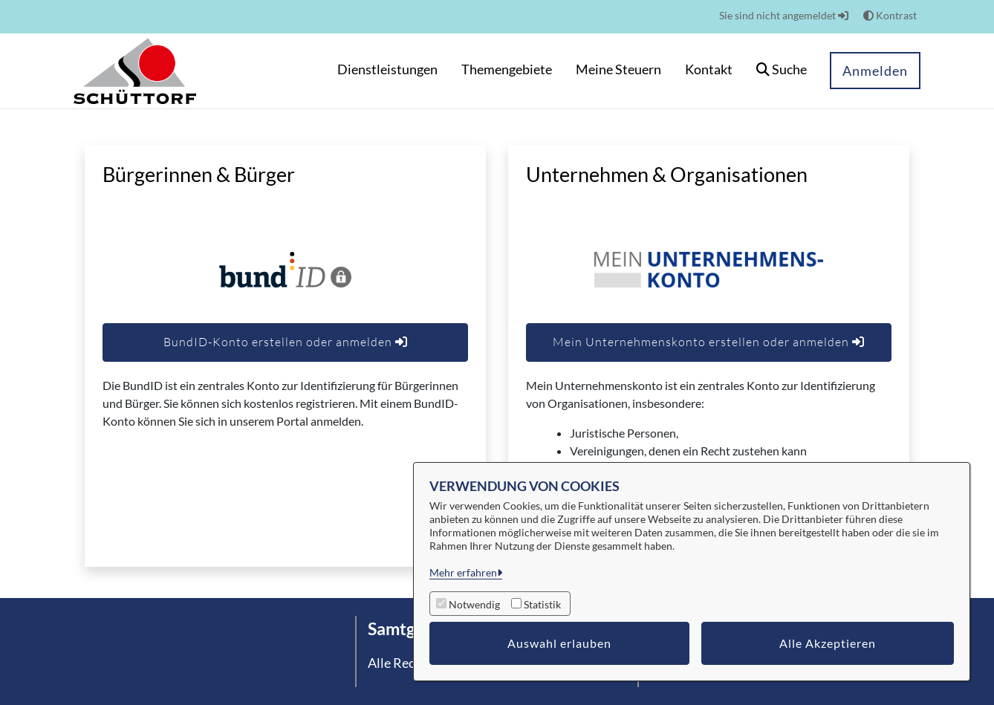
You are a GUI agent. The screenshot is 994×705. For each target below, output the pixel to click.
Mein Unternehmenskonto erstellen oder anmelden (709, 341)
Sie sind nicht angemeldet (783, 15)
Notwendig (474, 604)
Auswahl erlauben (559, 643)
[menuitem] (387, 70)
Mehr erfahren (463, 572)
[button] (781, 70)
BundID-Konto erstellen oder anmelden (285, 341)
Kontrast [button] (890, 15)
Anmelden (875, 70)
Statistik (542, 604)
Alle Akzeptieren (827, 643)
